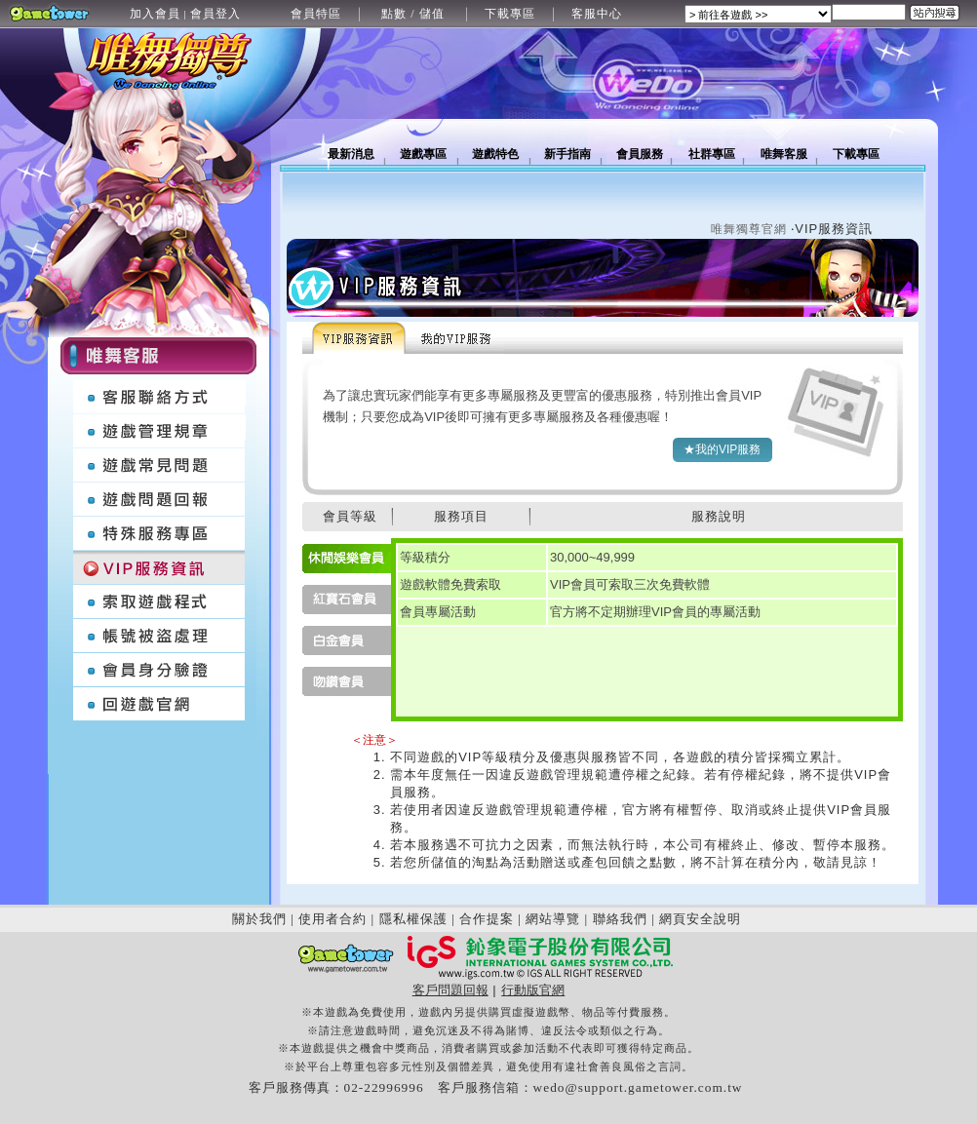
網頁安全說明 (700, 918)
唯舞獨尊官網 (749, 229)
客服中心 (596, 13)
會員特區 (316, 13)
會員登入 (215, 13)
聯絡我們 (620, 918)
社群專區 (711, 154)
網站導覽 (553, 918)
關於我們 (259, 918)
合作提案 (486, 918)
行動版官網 (533, 990)
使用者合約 (332, 918)
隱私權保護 (413, 918)
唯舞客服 (784, 154)
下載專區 (510, 13)
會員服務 (639, 154)
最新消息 (351, 154)
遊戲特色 (495, 154)
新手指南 (567, 154)
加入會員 (155, 13)
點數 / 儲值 (412, 13)
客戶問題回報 (450, 990)
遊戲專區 (423, 154)
